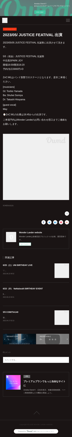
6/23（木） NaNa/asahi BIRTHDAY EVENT (23, 289)
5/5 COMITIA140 (10, 312)
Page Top (36, 413)
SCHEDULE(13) (8, 205)
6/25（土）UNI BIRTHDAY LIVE (18, 265)
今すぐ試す (40, 12)
